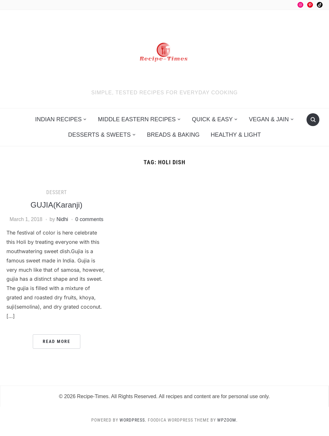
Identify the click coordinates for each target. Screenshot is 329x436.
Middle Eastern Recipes (137, 119)
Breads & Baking (173, 135)
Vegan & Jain (269, 119)
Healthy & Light (236, 135)
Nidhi (62, 219)
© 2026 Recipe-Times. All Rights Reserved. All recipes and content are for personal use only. (164, 396)
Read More (56, 341)
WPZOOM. (227, 420)
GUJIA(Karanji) (56, 205)
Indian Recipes (58, 119)
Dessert (56, 192)
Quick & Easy (212, 119)
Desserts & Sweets (99, 135)
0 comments (89, 219)
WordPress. (133, 420)
